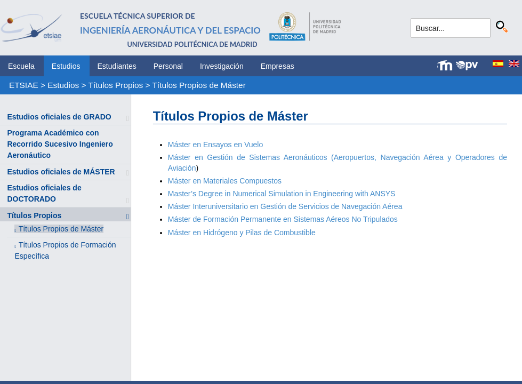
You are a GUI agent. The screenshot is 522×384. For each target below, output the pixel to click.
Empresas (277, 66)
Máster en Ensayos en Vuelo (215, 144)
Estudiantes (117, 66)
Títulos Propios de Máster (198, 85)
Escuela (21, 66)
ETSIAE (23, 85)
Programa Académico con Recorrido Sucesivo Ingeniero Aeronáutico (60, 144)
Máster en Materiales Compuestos (225, 181)
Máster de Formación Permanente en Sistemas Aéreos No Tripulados (283, 219)
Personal (168, 66)
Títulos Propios (116, 85)
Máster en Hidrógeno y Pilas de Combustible (242, 232)
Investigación (222, 66)
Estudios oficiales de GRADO (59, 117)
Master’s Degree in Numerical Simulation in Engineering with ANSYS (282, 193)
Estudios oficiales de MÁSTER (61, 171)
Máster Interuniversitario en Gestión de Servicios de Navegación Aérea (285, 206)
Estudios (66, 66)
